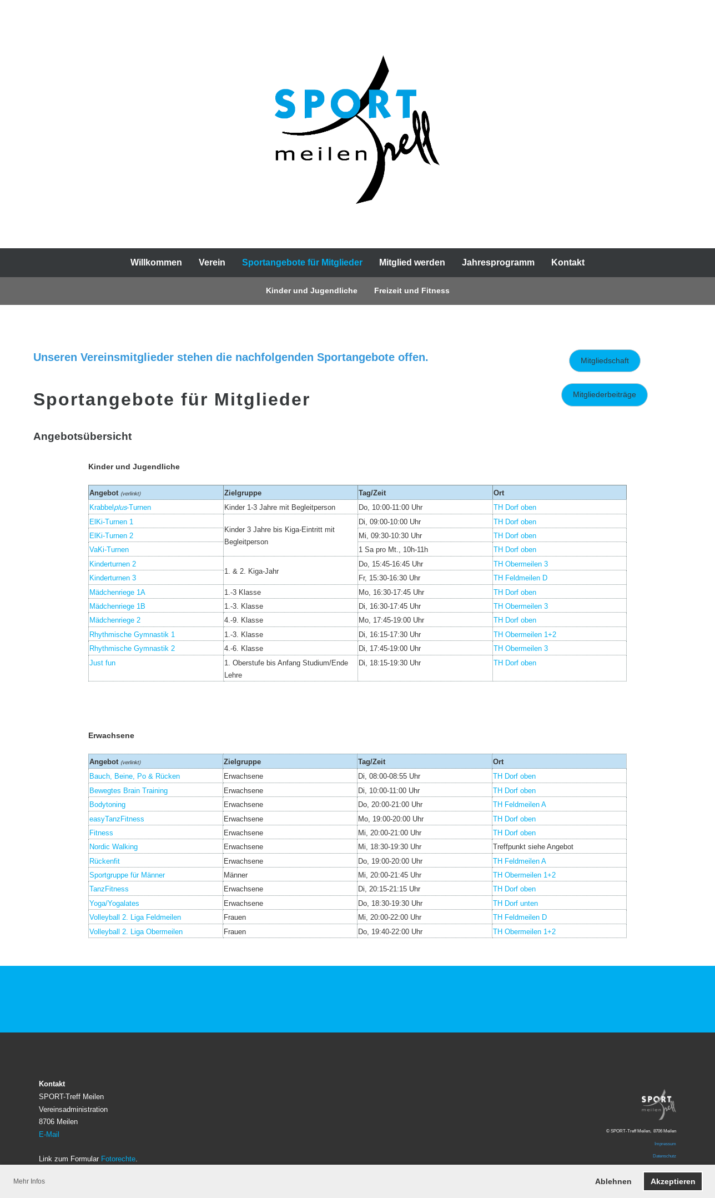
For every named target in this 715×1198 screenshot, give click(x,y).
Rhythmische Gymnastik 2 (132, 648)
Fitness (101, 832)
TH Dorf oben (515, 521)
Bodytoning (107, 804)
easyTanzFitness (116, 818)
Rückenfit (104, 860)
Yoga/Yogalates (114, 903)
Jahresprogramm (498, 262)
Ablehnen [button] (613, 1181)
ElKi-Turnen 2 (111, 535)
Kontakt (568, 262)
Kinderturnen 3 (112, 577)
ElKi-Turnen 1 (111, 521)
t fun (108, 662)
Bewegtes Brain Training (128, 790)
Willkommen (156, 262)
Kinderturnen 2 (112, 563)
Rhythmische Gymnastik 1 (132, 634)
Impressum (665, 1143)
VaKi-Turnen (109, 549)
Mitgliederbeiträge (604, 394)
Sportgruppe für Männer (127, 874)
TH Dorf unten (515, 903)
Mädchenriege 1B (117, 605)
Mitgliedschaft (605, 360)
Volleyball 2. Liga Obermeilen (136, 931)
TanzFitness (109, 888)
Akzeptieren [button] (673, 1181)
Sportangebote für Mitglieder (302, 262)
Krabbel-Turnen (120, 507)
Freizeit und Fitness (412, 290)
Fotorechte (118, 1158)
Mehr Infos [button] (29, 1181)
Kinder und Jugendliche (312, 290)
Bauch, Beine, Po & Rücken (134, 775)
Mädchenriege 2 (114, 619)
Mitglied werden (412, 262)
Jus (95, 662)
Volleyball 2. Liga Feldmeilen (135, 917)
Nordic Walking (113, 846)
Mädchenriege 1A (117, 592)
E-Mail (49, 1134)
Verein (212, 262)
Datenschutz (664, 1156)
